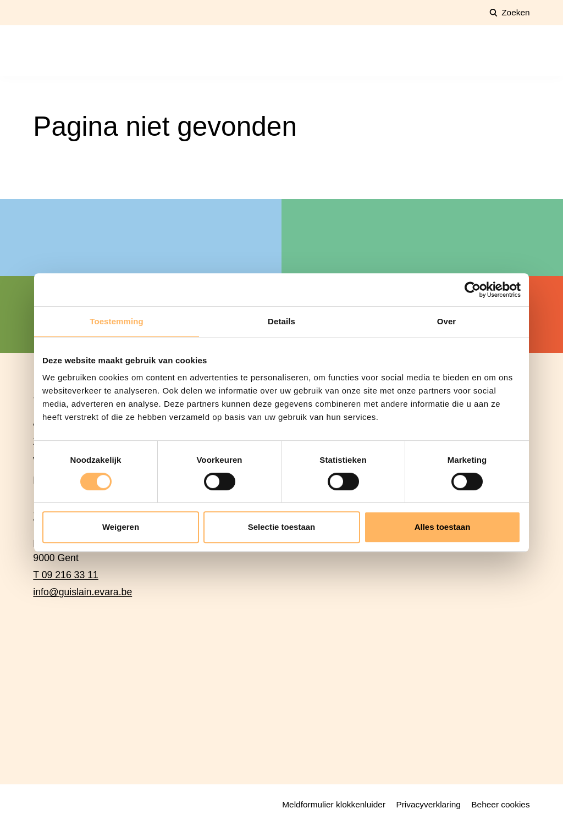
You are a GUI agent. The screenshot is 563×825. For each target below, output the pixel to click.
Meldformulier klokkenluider (333, 804)
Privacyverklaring (428, 804)
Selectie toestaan (282, 526)
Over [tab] (446, 321)
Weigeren (120, 526)
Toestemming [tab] (116, 321)
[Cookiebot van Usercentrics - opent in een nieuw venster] (472, 289)
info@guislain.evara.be (82, 591)
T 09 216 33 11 (65, 574)
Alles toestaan (443, 526)
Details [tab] (281, 321)
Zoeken (515, 12)
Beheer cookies (500, 804)
